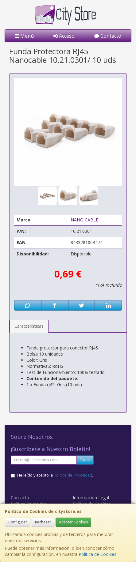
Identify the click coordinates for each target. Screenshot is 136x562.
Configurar (17, 522)
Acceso (64, 35)
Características (29, 326)
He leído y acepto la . (55, 475)
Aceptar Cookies (73, 522)
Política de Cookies (97, 554)
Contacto (107, 35)
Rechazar (43, 522)
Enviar (85, 459)
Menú (24, 35)
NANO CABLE (84, 220)
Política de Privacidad (73, 475)
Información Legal (91, 497)
